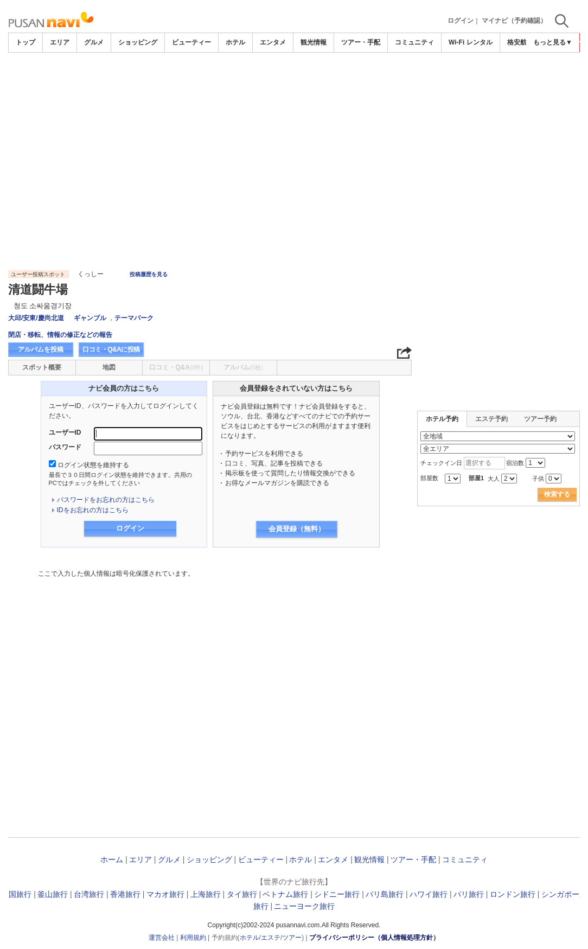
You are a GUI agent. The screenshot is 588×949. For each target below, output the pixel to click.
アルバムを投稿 (40, 349)
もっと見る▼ (552, 42)
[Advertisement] (294, 82)
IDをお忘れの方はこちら (93, 510)
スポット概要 (41, 367)
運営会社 (162, 937)
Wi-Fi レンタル (471, 42)
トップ (25, 42)
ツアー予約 (540, 419)
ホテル (235, 42)
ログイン (461, 20)
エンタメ (273, 42)
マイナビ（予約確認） (514, 20)
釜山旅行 (52, 894)
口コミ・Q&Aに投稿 (111, 349)
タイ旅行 (242, 894)
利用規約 (193, 937)
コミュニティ (414, 42)
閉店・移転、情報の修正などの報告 (60, 335)
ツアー (292, 937)
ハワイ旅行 (429, 894)
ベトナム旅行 (285, 894)
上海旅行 (205, 894)
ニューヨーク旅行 (304, 906)
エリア (59, 42)
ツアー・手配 (360, 42)
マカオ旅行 (165, 894)
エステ (270, 937)
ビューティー (191, 42)
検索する (557, 494)
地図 (109, 367)
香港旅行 (125, 894)
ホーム (111, 859)
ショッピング (137, 42)
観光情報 (314, 42)
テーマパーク (134, 318)
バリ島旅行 (385, 894)
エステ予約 (491, 419)
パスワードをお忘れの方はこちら (106, 500)
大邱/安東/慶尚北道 (36, 318)
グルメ (94, 42)
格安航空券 (523, 42)
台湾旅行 (89, 894)
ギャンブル (90, 318)
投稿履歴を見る (149, 274)
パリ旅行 (468, 894)
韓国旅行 (16, 894)
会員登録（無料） (297, 529)
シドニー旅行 (337, 894)
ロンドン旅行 (512, 894)
